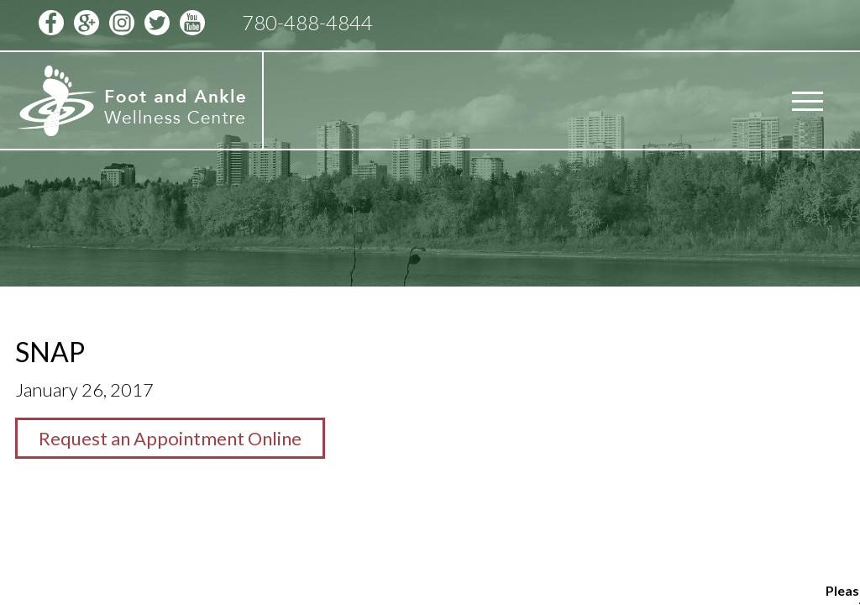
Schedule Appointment (687, 22)
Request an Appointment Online (170, 438)
